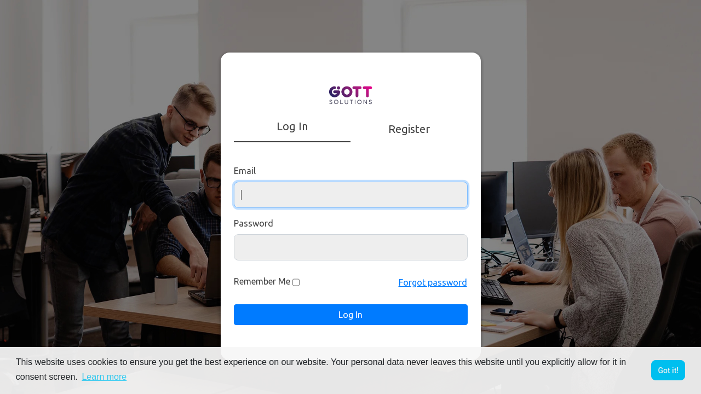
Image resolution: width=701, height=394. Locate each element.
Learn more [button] (104, 376)
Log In (350, 315)
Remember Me (262, 281)
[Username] (351, 195)
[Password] (351, 247)
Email (245, 171)
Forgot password (433, 282)
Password (253, 223)
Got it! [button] (668, 370)
